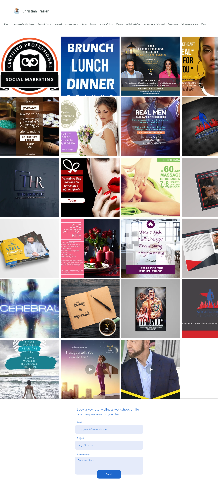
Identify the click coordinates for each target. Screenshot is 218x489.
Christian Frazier (35, 11)
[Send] (109, 474)
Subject (80, 438)
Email (79, 422)
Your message (83, 454)
